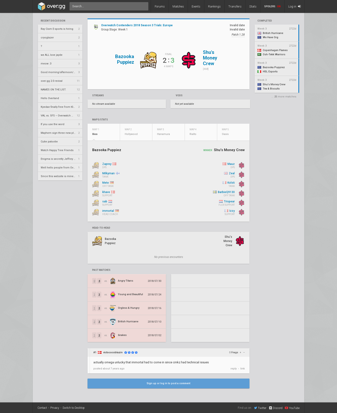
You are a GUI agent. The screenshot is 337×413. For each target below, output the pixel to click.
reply (234, 368)
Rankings (214, 6)
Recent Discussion (53, 21)
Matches (178, 6)
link (242, 368)
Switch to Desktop (73, 407)
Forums (160, 6)
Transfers (235, 6)
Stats (252, 6)
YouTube (292, 407)
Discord (275, 408)
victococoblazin (113, 352)
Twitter (260, 407)
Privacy (54, 407)
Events (196, 6)
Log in (294, 6)
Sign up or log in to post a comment (168, 383)
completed (264, 21)
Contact (42, 407)
